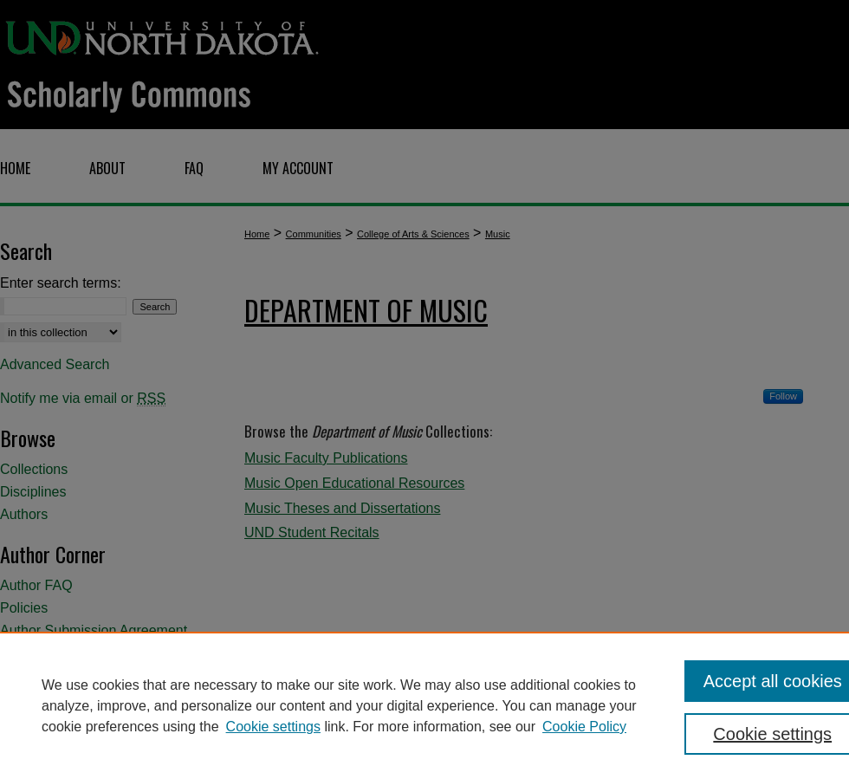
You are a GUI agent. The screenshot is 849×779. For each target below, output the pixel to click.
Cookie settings (273, 726)
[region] (424, 705)
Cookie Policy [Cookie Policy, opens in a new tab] (584, 726)
